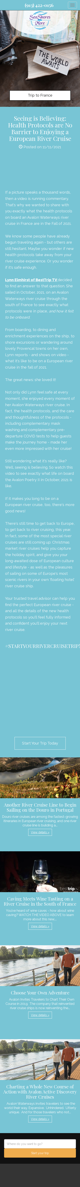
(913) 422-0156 (39, 5)
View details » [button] (40, 832)
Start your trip (40, 1153)
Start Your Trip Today (40, 743)
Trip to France (40, 95)
